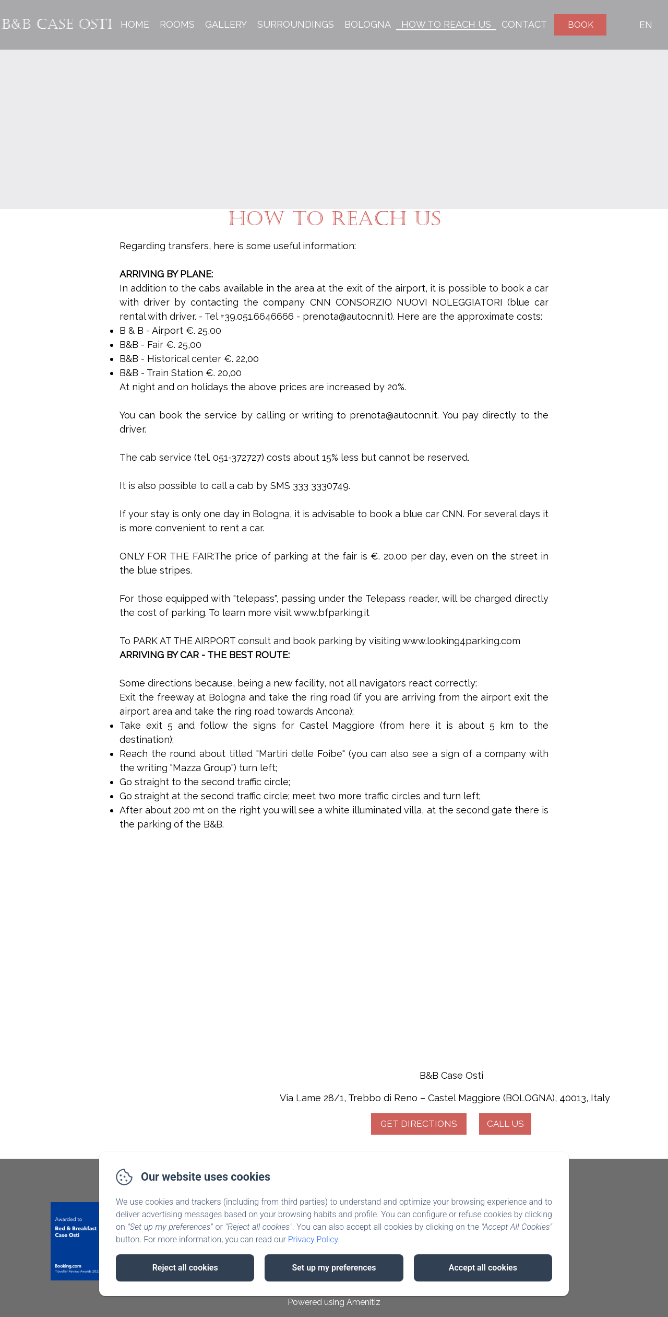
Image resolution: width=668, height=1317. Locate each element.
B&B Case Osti (56, 24)
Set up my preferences (334, 1268)
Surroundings (295, 24)
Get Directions (418, 1123)
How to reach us (446, 24)
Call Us (505, 1123)
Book (580, 24)
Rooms (177, 24)
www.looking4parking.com (462, 640)
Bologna (367, 24)
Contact (524, 24)
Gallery (226, 24)
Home (135, 24)
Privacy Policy (313, 1239)
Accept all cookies (483, 1268)
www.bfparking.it (331, 612)
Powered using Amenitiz (334, 1302)
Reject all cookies (185, 1268)
